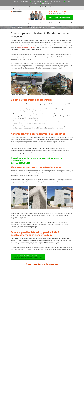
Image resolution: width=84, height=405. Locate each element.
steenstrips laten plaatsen (26, 47)
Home (14, 23)
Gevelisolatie (48, 23)
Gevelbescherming (36, 23)
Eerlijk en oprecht (36, 1)
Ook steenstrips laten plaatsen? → (28, 256)
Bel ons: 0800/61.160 (59, 11)
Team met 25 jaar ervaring (21, 1)
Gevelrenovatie (67, 23)
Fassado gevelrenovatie (17, 27)
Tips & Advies (51, 7)
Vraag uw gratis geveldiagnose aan (59, 17)
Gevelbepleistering (23, 23)
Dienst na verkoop (47, 4)
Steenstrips (57, 23)
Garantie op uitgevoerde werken (53, 1)
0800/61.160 (24, 163)
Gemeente (27, 27)
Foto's (76, 23)
